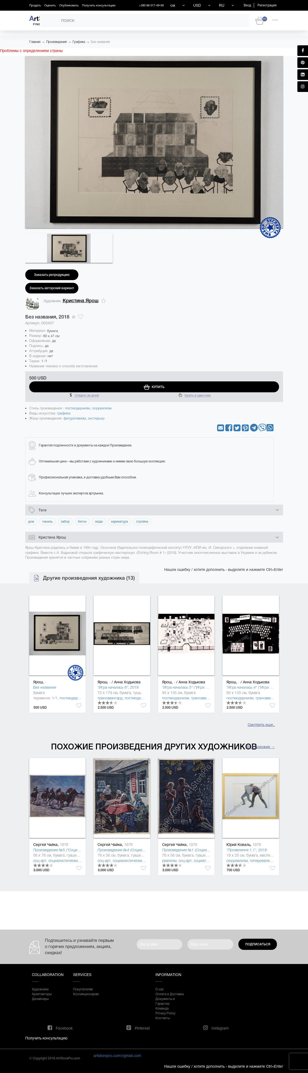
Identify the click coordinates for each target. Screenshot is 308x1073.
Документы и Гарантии (165, 1001)
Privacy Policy (165, 1013)
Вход (247, 5)
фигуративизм (75, 418)
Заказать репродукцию (52, 275)
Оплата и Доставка (169, 994)
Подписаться (257, 944)
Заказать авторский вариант (51, 288)
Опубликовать (69, 5)
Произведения (56, 42)
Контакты (162, 1018)
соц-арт (39, 860)
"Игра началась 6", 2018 (118, 687)
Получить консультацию (98, 5)
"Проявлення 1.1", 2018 (246, 850)
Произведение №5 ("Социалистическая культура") (75, 850)
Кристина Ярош (81, 300)
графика (63, 413)
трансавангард (110, 698)
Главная (34, 42)
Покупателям (83, 989)
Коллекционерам (86, 994)
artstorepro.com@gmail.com (117, 1056)
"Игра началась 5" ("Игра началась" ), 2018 (198, 687)
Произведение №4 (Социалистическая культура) (138, 850)
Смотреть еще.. (261, 725)
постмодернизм (77, 408)
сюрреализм (102, 408)
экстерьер (96, 418)
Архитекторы (42, 994)
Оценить (50, 5)
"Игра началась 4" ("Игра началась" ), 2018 (262, 687)
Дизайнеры (40, 999)
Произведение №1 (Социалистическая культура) (203, 850)
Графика (79, 42)
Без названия (100, 42)
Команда (161, 1008)
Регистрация (267, 5)
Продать (35, 5)
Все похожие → (261, 747)
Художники (40, 989)
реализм (169, 860)
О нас (159, 989)
